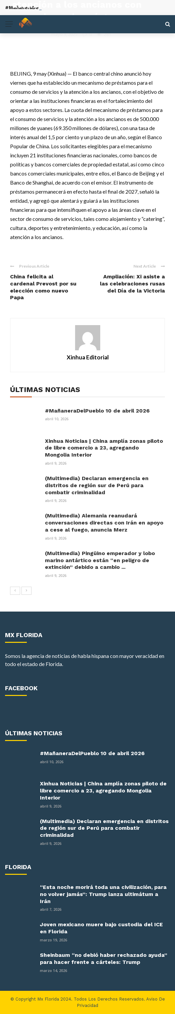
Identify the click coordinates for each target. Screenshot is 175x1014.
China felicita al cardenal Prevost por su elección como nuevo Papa (43, 287)
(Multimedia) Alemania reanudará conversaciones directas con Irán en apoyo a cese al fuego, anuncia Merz (104, 522)
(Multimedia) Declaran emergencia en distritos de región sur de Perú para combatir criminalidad (97, 485)
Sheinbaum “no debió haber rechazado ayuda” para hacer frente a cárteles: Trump (103, 958)
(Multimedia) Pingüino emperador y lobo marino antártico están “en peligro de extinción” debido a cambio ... (100, 560)
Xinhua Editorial (29, 34)
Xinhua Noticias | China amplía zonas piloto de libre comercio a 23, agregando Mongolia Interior (104, 448)
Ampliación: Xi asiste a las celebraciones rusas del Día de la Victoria (132, 283)
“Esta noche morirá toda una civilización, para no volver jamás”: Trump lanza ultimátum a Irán (103, 894)
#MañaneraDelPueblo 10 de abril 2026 (97, 410)
